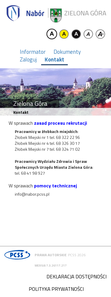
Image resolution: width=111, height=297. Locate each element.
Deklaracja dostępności (76, 276)
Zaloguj (28, 59)
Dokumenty (67, 52)
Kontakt (54, 59)
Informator (33, 52)
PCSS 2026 (77, 254)
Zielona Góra (85, 13)
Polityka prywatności (56, 289)
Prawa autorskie (51, 254)
